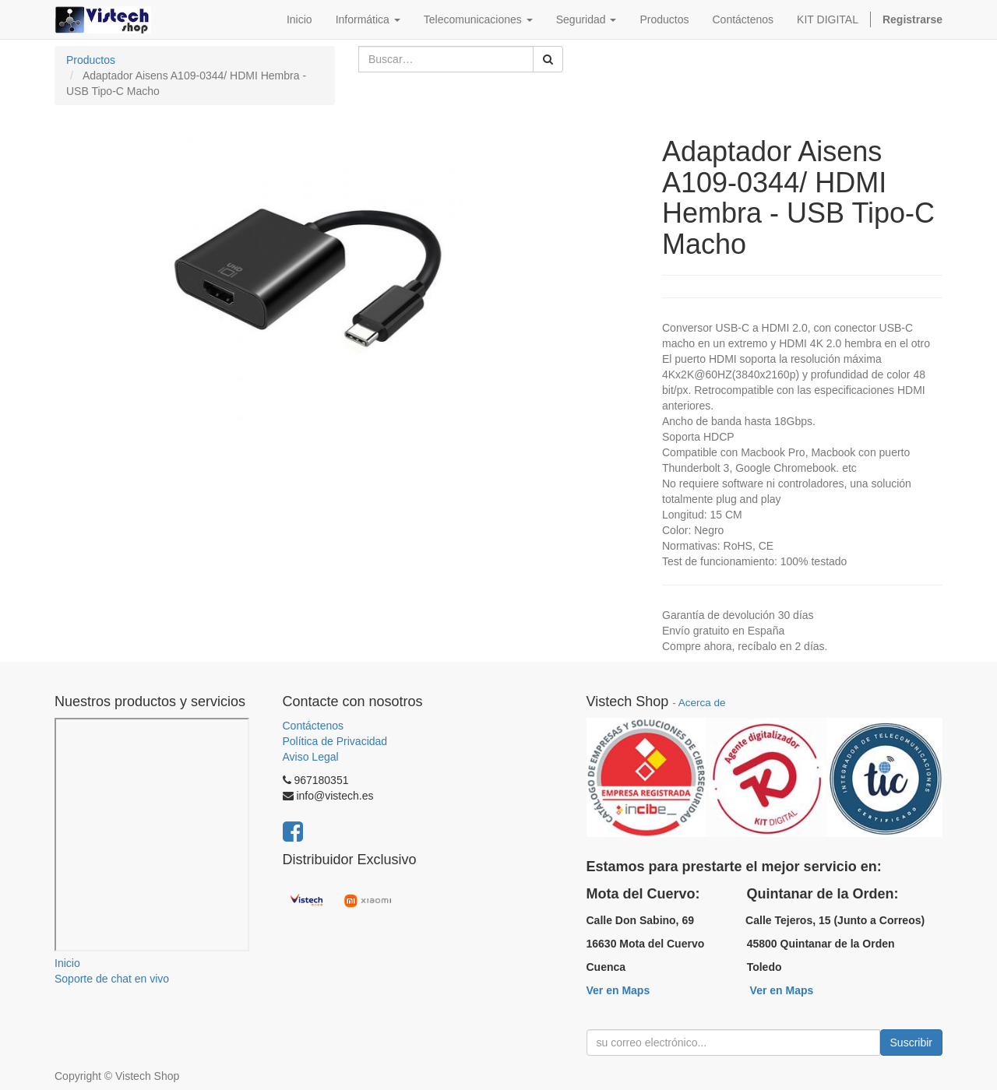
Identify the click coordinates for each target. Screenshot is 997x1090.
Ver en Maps (618, 990)
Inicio (67, 963)
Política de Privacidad (335, 741)
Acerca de (702, 702)
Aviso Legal (311, 757)
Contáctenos (313, 725)
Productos (90, 60)
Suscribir (911, 1042)
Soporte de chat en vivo (112, 978)
